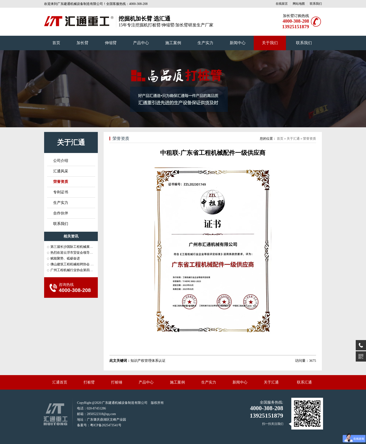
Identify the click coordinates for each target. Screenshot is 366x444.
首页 (56, 43)
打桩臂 (89, 382)
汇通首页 (59, 382)
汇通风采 (60, 171)
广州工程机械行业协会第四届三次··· (76, 270)
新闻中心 (238, 43)
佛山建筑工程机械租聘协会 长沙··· (74, 264)
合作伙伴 (60, 213)
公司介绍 (60, 161)
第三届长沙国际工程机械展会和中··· (76, 247)
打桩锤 (116, 382)
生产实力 (205, 43)
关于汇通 (71, 142)
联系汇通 (304, 382)
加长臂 (82, 43)
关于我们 (270, 43)
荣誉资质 (121, 138)
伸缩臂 (111, 43)
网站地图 (299, 3)
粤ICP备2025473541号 (105, 425)
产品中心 (141, 43)
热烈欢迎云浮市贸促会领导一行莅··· (76, 252)
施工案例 (173, 43)
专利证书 (60, 192)
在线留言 (282, 3)
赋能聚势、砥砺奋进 (65, 258)
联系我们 (316, 3)
